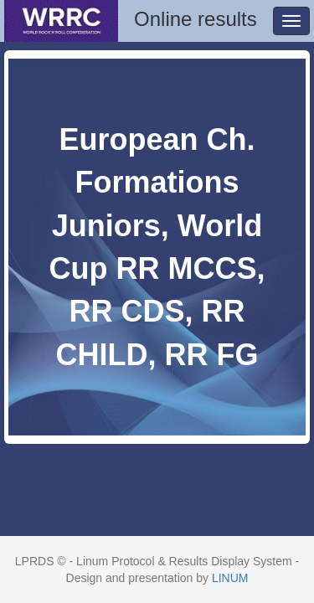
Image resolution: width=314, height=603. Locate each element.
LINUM (230, 578)
